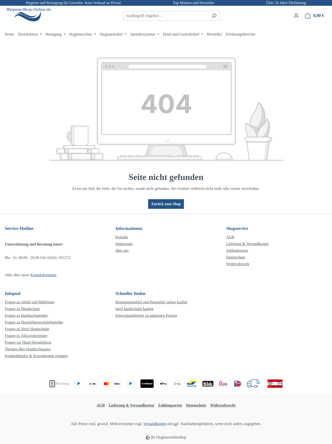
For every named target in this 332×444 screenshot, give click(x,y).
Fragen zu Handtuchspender (26, 315)
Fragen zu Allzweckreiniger (26, 336)
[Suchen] (214, 16)
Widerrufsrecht (237, 264)
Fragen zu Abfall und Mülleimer (29, 302)
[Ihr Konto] (296, 15)
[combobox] (166, 16)
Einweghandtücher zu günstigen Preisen (146, 315)
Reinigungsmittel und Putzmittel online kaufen (151, 302)
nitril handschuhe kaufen (134, 309)
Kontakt (121, 237)
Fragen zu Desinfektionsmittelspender (34, 322)
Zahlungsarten (237, 250)
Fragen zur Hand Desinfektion (28, 342)
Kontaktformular (43, 275)
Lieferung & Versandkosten (247, 244)
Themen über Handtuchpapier (28, 349)
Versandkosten (154, 424)
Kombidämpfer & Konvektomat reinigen (36, 356)
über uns (122, 250)
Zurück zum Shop (166, 204)
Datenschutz (235, 257)
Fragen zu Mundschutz (22, 309)
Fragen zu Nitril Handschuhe (27, 329)
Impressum (124, 244)
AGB (230, 237)
